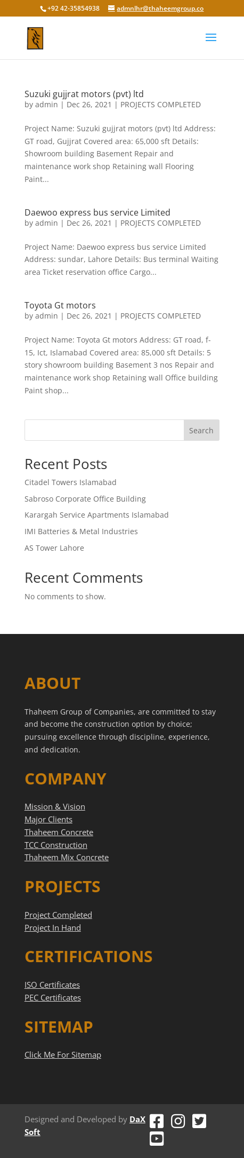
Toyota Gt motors (60, 305)
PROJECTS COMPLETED (160, 104)
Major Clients (48, 819)
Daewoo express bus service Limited (97, 212)
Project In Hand (53, 927)
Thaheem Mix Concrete (67, 857)
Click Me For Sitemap (63, 1054)
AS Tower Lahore (54, 548)
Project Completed (58, 914)
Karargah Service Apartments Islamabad (97, 515)
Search (201, 430)
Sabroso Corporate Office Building (85, 499)
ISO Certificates (52, 984)
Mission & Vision (55, 806)
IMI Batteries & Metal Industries (81, 531)
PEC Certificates (53, 997)
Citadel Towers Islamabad (71, 482)
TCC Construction (56, 844)
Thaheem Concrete (59, 832)
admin (46, 104)
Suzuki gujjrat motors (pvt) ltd (84, 94)
